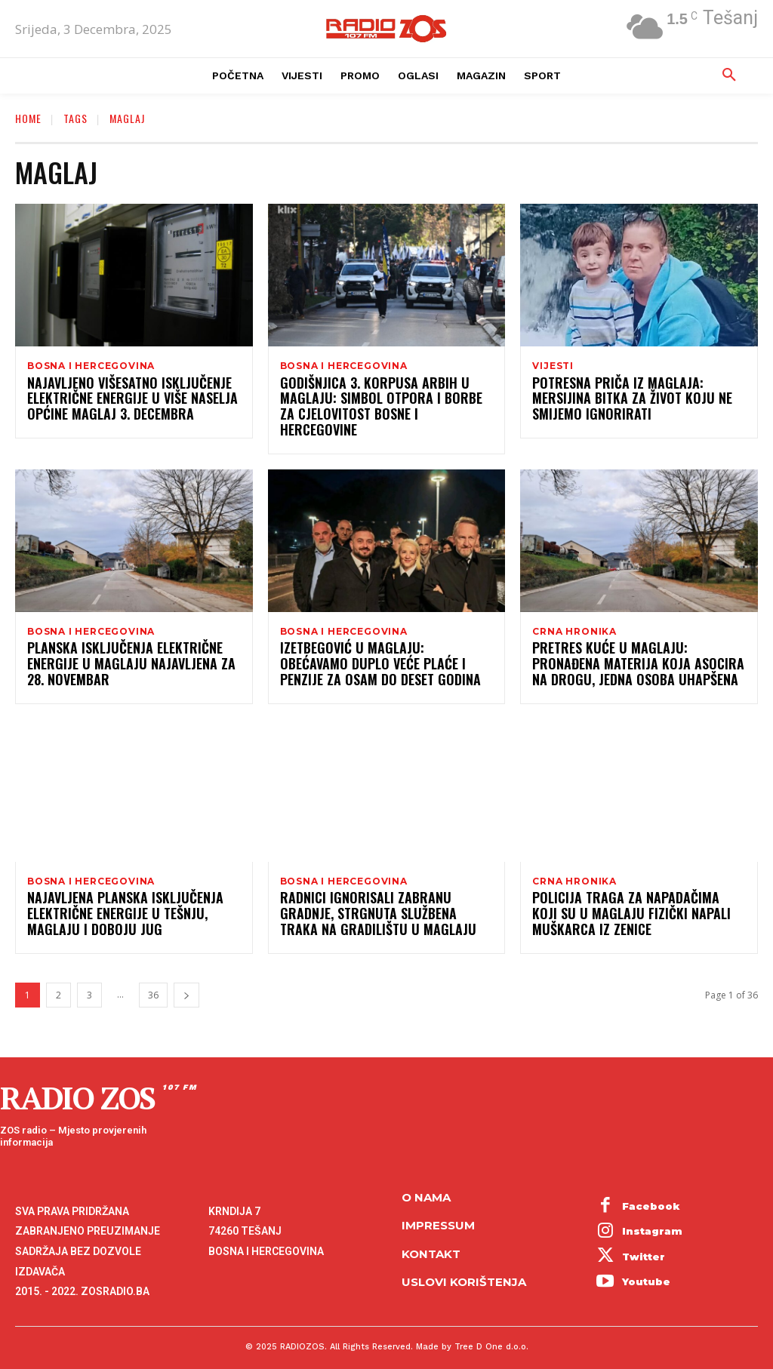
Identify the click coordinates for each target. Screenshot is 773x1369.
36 (153, 986)
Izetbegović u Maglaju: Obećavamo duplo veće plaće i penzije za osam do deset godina (381, 653)
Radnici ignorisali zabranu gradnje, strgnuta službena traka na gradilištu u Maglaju (378, 906)
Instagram (652, 1218)
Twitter (643, 1244)
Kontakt (431, 1241)
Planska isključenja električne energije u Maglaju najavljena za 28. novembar (125, 653)
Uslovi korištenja (464, 1269)
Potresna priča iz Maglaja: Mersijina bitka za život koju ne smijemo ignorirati (633, 401)
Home (28, 118)
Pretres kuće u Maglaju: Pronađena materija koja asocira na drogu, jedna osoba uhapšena (637, 653)
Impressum (438, 1212)
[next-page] (186, 986)
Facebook (651, 1193)
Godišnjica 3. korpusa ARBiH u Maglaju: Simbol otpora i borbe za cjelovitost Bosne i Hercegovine (374, 401)
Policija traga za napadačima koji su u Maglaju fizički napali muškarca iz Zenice (638, 906)
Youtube (646, 1269)
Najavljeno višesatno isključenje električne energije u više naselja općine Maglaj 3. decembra (118, 401)
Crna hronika (574, 618)
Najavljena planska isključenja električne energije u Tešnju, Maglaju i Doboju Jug (131, 906)
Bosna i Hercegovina (91, 366)
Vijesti (553, 366)
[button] (729, 75)
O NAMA (426, 1184)
